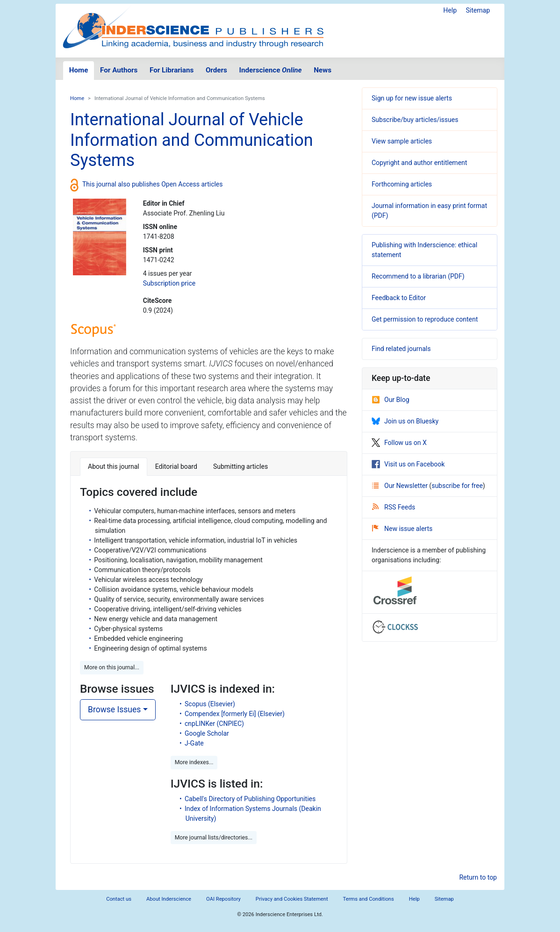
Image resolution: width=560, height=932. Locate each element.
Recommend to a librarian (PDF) (418, 276)
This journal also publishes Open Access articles (152, 184)
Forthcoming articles (402, 184)
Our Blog (390, 399)
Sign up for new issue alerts (412, 98)
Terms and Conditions (368, 899)
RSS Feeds (393, 507)
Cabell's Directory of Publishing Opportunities (250, 799)
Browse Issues (114, 709)
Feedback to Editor (399, 297)
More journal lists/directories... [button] (213, 837)
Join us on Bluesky (405, 421)
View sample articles (402, 141)
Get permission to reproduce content (425, 319)
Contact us (118, 899)
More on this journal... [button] (111, 667)
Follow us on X (399, 442)
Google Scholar (207, 733)
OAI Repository (223, 899)
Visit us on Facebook (408, 464)
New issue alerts (402, 528)
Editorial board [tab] (176, 466)
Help (450, 10)
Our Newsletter (400, 485)
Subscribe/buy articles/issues (415, 119)
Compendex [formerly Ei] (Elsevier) (235, 713)
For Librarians (172, 70)
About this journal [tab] (113, 466)
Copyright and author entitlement (419, 162)
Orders (216, 70)
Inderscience (270, 70)
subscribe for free (457, 485)
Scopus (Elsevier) (210, 704)
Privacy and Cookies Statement (292, 899)
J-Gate (194, 743)
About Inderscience (168, 899)
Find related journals (401, 348)
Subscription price (169, 283)
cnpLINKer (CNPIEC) (214, 723)
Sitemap (478, 10)
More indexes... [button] (194, 762)
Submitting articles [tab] (240, 466)
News (322, 70)
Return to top (478, 877)
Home (78, 70)
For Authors (118, 70)
